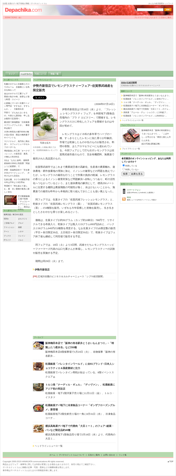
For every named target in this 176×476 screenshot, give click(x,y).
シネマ (20, 231)
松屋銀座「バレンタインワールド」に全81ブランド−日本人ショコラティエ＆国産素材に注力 (79, 366)
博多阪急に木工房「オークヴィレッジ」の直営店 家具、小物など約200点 (17, 154)
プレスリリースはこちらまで (145, 17)
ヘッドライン (26, 73)
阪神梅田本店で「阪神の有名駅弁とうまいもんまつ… (146, 95)
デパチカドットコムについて (71, 455)
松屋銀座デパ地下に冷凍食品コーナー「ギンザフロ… (146, 106)
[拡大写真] (146, 144)
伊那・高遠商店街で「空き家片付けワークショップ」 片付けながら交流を (17, 173)
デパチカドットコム (25, 10)
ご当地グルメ (9, 223)
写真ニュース (40, 73)
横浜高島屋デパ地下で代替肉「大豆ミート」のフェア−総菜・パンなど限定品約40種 (79, 428)
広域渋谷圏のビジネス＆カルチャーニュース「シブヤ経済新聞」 (71, 276)
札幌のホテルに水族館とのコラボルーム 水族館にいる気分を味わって (17, 87)
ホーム (52, 455)
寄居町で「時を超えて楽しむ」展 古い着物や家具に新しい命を (17, 189)
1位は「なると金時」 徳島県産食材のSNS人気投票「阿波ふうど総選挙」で (17, 163)
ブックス (7, 236)
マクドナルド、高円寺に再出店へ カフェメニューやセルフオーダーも (17, 144)
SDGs (6, 219)
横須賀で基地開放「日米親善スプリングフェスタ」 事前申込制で (17, 125)
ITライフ (7, 240)
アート (6, 231)
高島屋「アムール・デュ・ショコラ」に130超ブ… (145, 112)
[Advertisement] (88, 45)
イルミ (20, 240)
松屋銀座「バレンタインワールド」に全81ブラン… (146, 99)
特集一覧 (55, 73)
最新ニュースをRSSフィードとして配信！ (149, 198)
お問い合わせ (109, 455)
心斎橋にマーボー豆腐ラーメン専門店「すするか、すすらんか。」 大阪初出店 (17, 106)
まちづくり (22, 219)
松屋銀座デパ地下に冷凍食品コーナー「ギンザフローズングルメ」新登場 (80, 407)
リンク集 (123, 455)
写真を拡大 (45, 143)
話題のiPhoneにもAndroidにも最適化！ (149, 190)
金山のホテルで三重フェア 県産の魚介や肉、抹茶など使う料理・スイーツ (17, 96)
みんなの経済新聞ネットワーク (160, 3)
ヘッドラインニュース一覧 (49, 446)
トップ (12, 73)
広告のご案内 (166, 17)
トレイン (21, 236)
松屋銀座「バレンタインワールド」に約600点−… (145, 116)
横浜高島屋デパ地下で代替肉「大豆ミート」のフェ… (146, 109)
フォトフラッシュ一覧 (131, 149)
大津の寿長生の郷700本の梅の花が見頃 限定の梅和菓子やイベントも (17, 135)
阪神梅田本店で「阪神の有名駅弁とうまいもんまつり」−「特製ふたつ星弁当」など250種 (79, 345)
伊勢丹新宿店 (42, 269)
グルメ (20, 223)
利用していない (132, 169)
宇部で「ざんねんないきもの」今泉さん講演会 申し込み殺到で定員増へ (17, 115)
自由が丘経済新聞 (129, 82)
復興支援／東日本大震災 (13, 214)
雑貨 (20, 227)
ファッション (9, 227)
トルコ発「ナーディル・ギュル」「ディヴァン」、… (146, 102)
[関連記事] (155, 144)
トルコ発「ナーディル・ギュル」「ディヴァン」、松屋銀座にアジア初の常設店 (80, 386)
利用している (131, 166)
